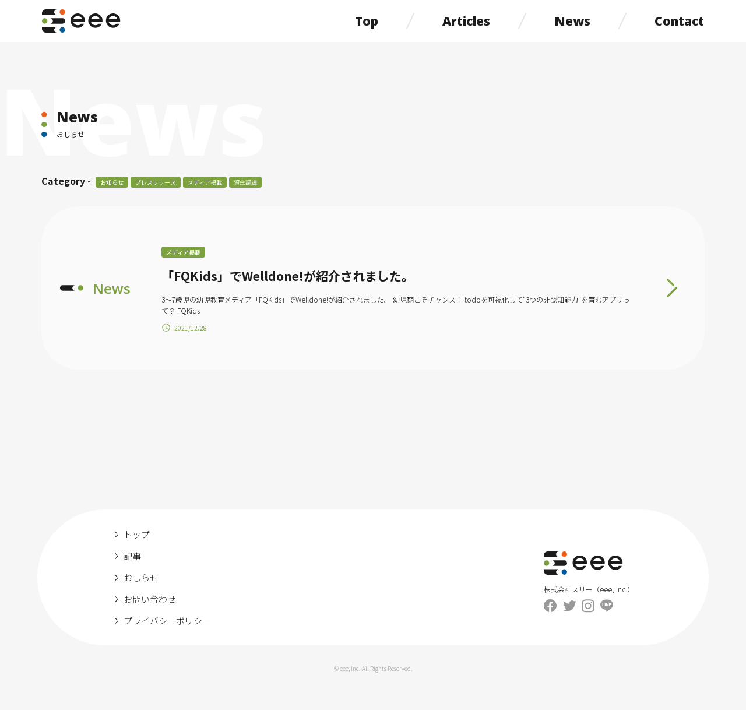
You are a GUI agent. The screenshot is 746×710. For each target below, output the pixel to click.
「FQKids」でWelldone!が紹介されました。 (287, 275)
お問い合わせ (150, 599)
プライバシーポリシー (167, 620)
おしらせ (141, 577)
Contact (679, 21)
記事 (132, 556)
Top (366, 21)
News (572, 21)
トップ (137, 534)
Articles (466, 21)
